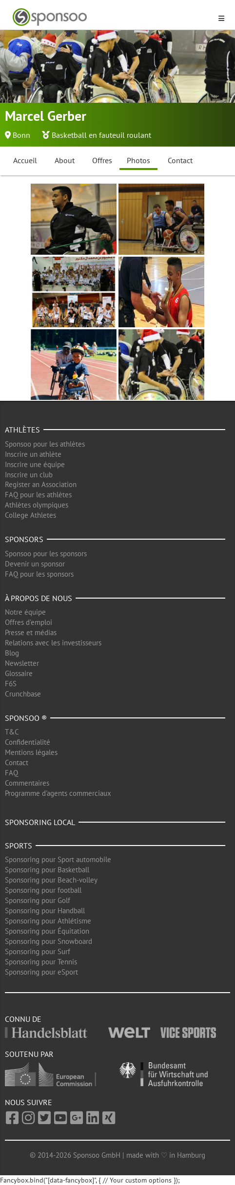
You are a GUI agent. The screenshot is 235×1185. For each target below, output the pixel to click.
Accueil (25, 160)
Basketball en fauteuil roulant (101, 135)
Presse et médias (31, 632)
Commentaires (27, 783)
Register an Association (41, 484)
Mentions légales (31, 752)
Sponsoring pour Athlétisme (48, 920)
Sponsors (24, 539)
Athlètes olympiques (36, 504)
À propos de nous (38, 598)
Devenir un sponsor (35, 563)
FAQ (11, 772)
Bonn (21, 135)
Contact (180, 160)
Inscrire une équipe (35, 464)
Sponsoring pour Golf (37, 900)
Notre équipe (25, 612)
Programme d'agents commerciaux (58, 793)
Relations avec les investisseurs (53, 642)
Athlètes (22, 429)
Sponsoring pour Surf (37, 951)
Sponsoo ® (26, 718)
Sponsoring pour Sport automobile (58, 859)
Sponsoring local (40, 822)
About (65, 160)
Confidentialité (27, 742)
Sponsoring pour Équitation (47, 931)
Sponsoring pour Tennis (41, 961)
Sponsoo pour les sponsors (46, 553)
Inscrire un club (29, 474)
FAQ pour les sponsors (39, 574)
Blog (12, 653)
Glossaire (19, 673)
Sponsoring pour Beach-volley (51, 879)
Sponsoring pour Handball (45, 910)
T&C (12, 731)
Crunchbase (23, 693)
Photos (138, 160)
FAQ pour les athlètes (38, 494)
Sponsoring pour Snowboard (48, 941)
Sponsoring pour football (43, 890)
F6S (11, 683)
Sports (18, 845)
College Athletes (30, 515)
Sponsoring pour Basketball (47, 869)
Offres (102, 160)
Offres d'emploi (28, 622)
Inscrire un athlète (33, 454)
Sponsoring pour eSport (41, 972)
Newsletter (22, 663)
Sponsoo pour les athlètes (45, 444)
